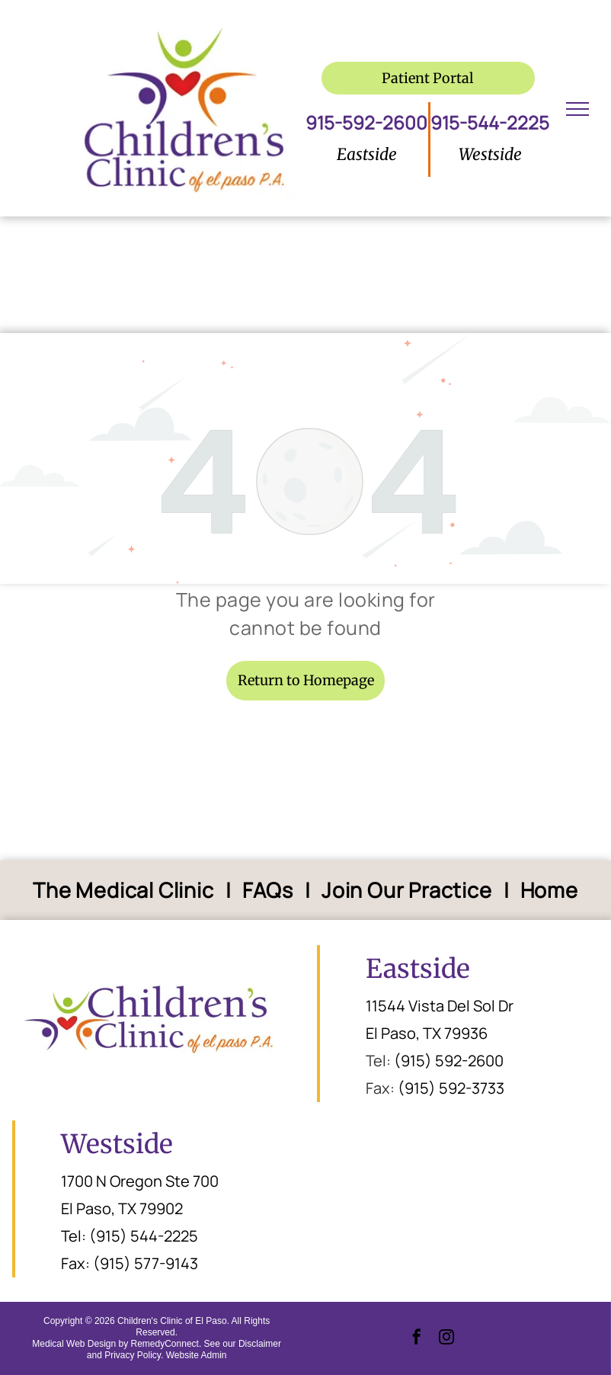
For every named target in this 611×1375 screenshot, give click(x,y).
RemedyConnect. (166, 1343)
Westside (117, 1144)
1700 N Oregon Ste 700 (140, 1181)
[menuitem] (126, 890)
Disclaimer (259, 1343)
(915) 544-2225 (143, 1236)
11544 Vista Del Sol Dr (439, 1005)
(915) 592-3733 (451, 1088)
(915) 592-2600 (449, 1060)
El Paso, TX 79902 (122, 1208)
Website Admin (196, 1355)
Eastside (418, 969)
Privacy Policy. (133, 1355)
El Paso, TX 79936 (427, 1033)
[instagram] (446, 1338)
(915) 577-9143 (145, 1263)
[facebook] (416, 1338)
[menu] (577, 109)
